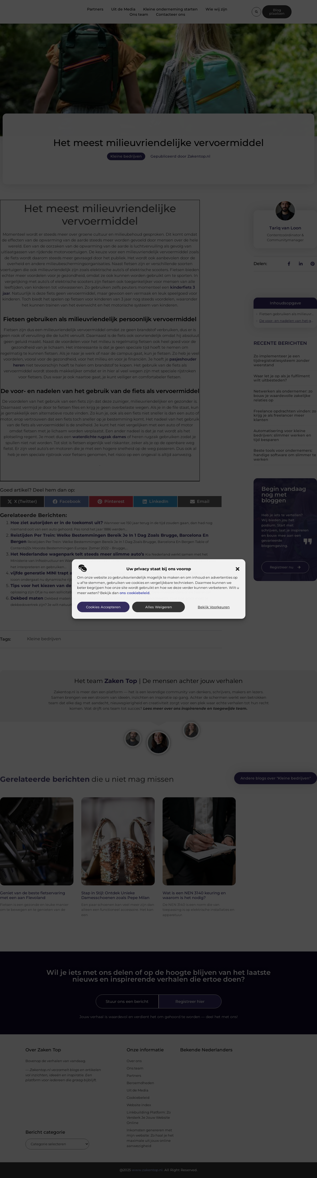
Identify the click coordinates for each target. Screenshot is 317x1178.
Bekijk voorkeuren (214, 607)
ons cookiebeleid (134, 593)
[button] (237, 569)
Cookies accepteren (103, 607)
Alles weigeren (158, 607)
